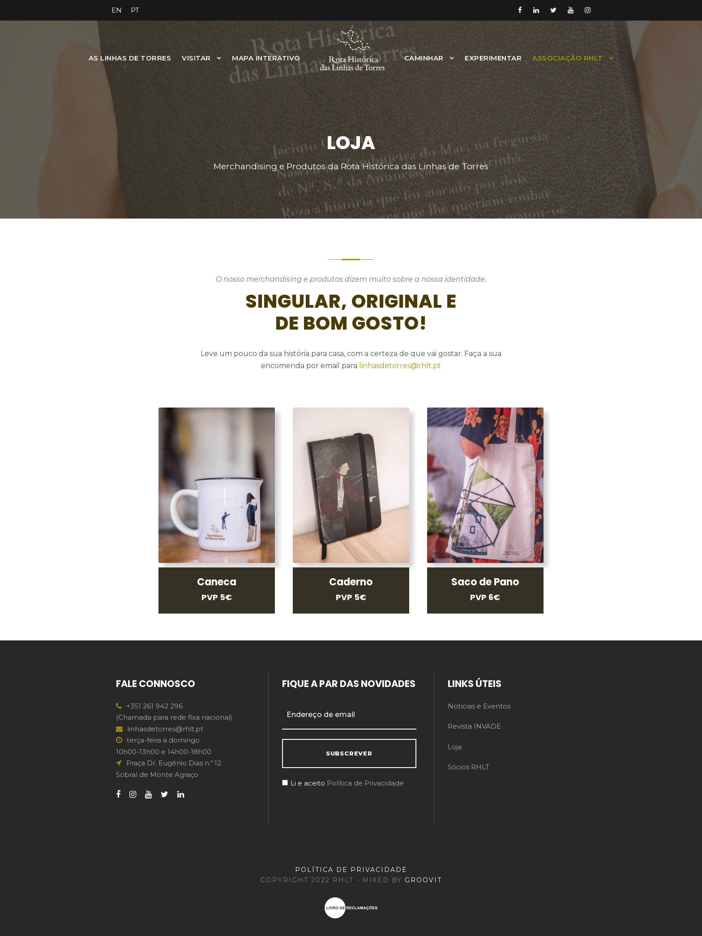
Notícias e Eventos (479, 706)
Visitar (196, 58)
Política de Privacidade (365, 783)
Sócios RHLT (468, 767)
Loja (455, 747)
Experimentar (493, 58)
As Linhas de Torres (130, 58)
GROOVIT (423, 880)
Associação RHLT (567, 58)
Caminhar (424, 58)
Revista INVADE (474, 726)
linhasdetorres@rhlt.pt (400, 365)
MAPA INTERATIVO (266, 58)
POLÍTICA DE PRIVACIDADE (351, 870)
